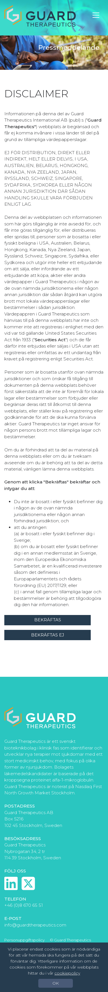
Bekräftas (47, 619)
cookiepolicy (67, 973)
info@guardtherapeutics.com (35, 925)
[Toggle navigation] (96, 15)
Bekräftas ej (47, 635)
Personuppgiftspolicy (24, 940)
